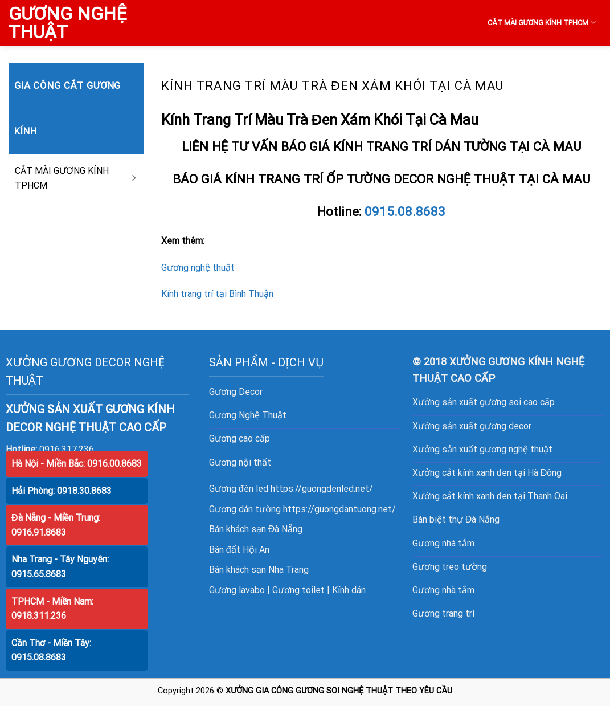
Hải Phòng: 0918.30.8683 (61, 490)
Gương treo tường (449, 566)
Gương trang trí (443, 613)
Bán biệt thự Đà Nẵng (456, 519)
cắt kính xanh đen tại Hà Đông (502, 472)
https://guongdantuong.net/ (339, 509)
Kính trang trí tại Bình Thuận (217, 293)
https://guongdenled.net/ (322, 488)
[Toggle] (133, 178)
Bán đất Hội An (239, 549)
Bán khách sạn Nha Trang (259, 569)
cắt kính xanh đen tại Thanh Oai (504, 496)
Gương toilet (298, 590)
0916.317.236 (66, 449)
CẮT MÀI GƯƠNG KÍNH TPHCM (542, 22)
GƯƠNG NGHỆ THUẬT (67, 23)
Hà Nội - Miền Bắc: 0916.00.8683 (76, 463)
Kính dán (349, 590)
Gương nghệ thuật (198, 267)
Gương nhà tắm (443, 543)
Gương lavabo (237, 590)
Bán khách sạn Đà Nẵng (256, 529)
